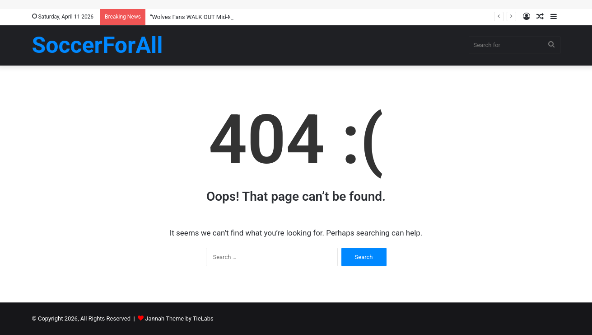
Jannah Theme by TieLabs (179, 318)
